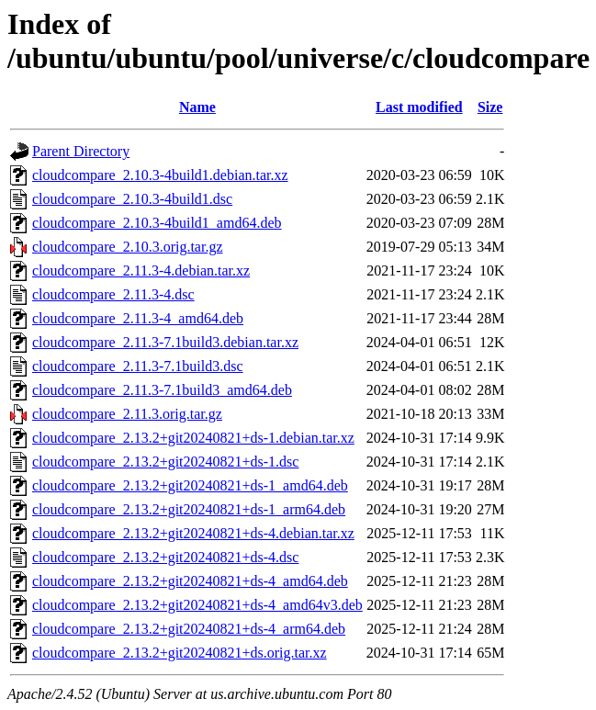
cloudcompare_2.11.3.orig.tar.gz (127, 414)
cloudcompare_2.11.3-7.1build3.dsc (137, 366)
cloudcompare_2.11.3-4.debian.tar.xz (141, 270)
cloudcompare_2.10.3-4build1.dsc (132, 199)
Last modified (419, 107)
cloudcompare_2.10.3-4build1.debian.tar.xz (160, 175)
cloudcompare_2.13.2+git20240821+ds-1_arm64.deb (188, 509)
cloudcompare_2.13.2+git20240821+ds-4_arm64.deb (188, 629)
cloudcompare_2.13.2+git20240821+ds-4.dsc (165, 557)
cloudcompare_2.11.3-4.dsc (113, 294)
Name (197, 107)
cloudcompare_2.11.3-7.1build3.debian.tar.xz (165, 342)
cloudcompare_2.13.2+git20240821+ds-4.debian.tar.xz (193, 533)
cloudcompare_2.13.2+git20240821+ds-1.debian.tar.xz (193, 437)
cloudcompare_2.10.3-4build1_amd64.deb (157, 223)
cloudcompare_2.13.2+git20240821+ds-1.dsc (165, 461)
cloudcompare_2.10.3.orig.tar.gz (127, 246)
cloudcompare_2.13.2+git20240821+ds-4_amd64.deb (190, 581)
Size (490, 107)
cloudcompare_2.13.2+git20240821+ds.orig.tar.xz (179, 652)
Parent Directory (80, 151)
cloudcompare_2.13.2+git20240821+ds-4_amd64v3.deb (197, 605)
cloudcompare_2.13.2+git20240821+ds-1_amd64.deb (190, 485)
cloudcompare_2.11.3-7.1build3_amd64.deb (162, 390)
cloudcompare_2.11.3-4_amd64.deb (137, 318)
